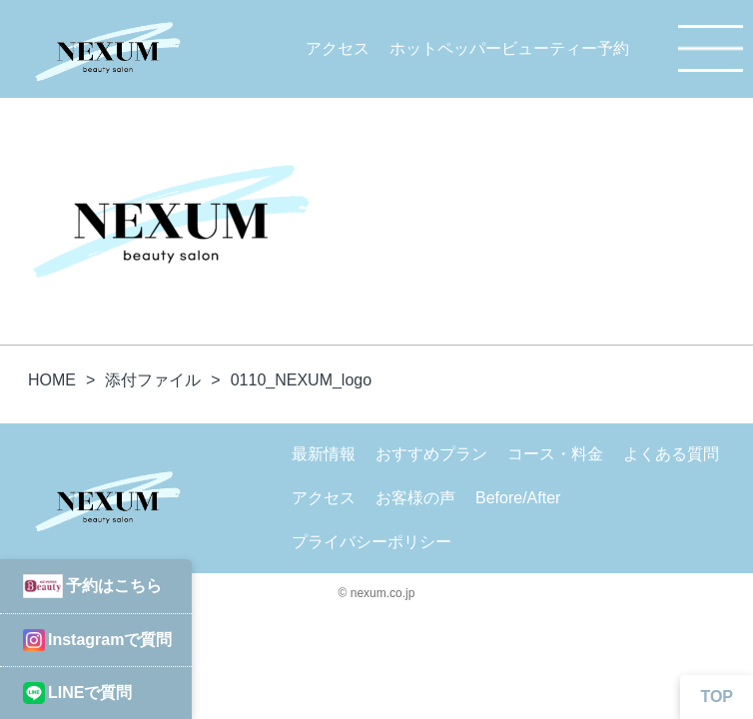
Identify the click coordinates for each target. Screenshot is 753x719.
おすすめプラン (431, 453)
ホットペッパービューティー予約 (509, 48)
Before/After (517, 497)
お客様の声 (415, 497)
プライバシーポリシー (371, 541)
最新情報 (324, 453)
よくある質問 (671, 453)
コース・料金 (555, 453)
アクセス (338, 48)
